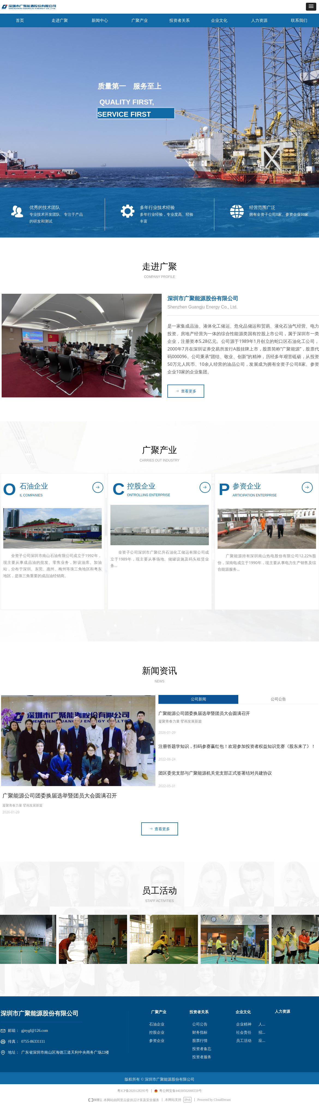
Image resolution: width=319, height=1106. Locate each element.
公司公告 (278, 699)
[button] (311, 7)
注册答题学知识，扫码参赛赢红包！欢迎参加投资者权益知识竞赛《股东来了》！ (236, 746)
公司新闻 (198, 699)
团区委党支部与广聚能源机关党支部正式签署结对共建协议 (215, 773)
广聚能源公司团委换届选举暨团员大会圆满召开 (204, 713)
